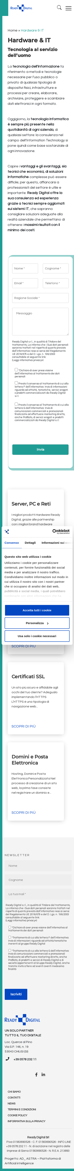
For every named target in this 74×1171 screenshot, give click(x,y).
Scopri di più (24, 646)
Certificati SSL (29, 676)
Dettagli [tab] (30, 542)
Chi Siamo (14, 1091)
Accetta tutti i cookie (37, 610)
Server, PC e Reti (31, 504)
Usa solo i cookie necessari (37, 635)
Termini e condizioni (22, 1109)
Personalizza (37, 623)
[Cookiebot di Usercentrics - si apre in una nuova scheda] (52, 531)
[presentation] (42, 434)
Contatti (14, 1097)
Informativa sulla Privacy (26, 1121)
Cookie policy (17, 1115)
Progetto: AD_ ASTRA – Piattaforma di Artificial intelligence (33, 1161)
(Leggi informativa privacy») (27, 360)
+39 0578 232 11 (25, 1059)
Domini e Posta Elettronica (30, 760)
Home (12, 30)
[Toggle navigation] (68, 8)
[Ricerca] (59, 8)
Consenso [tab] (12, 542)
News (11, 1103)
